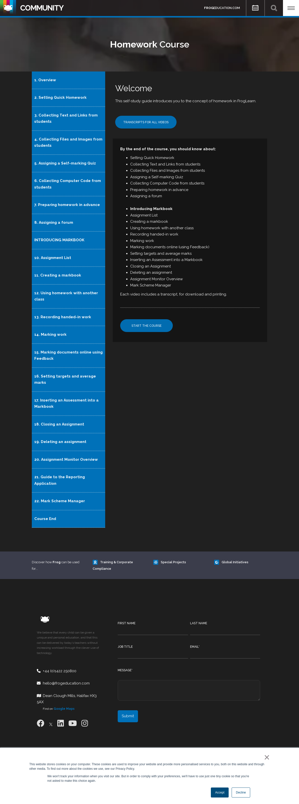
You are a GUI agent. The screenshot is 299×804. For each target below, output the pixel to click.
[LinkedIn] (60, 723)
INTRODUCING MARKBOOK (59, 240)
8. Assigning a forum (53, 222)
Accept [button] (219, 792)
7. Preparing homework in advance (67, 204)
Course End (45, 518)
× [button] (266, 757)
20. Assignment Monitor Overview (66, 459)
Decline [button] (241, 792)
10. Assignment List (52, 258)
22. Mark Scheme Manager (59, 501)
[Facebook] (40, 723)
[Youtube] (72, 723)
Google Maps (64, 708)
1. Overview (45, 80)
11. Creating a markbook (57, 275)
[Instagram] (84, 723)
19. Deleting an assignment (60, 442)
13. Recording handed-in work (62, 317)
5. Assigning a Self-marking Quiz (65, 163)
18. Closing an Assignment (59, 424)
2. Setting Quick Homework (60, 97)
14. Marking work (50, 334)
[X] (51, 723)
